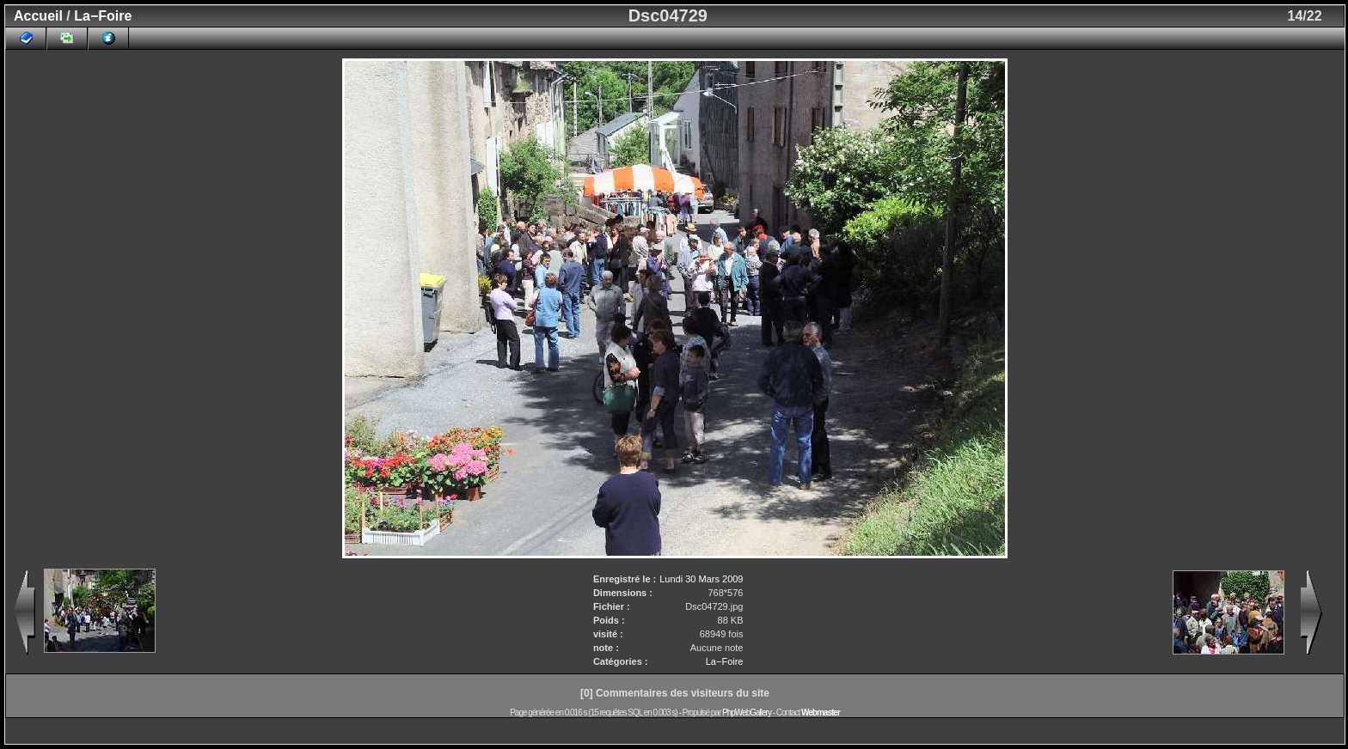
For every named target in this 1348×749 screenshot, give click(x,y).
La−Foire (103, 16)
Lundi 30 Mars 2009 (701, 579)
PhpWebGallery (746, 712)
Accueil (38, 16)
